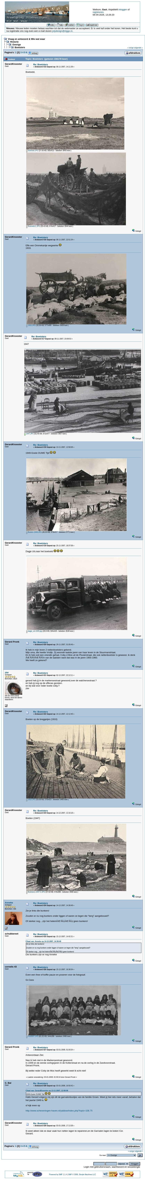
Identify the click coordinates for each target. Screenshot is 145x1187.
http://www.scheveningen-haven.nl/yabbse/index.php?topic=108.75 (59, 1110)
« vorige (130, 48)
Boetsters (20, 47)
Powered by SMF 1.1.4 (58, 1174)
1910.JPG (31, 799)
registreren (98, 12)
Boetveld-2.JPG (33, 226)
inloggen (122, 9)
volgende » (138, 48)
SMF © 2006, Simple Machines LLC (82, 1174)
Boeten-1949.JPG (34, 532)
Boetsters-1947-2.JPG (35, 892)
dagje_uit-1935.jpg (34, 631)
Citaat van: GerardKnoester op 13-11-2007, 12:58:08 (47, 1091)
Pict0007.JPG (32, 1036)
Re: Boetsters (40, 64)
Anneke (9, 902)
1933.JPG (31, 325)
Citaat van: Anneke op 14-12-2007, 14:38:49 (43, 941)
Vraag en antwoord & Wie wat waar (26, 39)
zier (7, 672)
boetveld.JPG (32, 150)
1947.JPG (29, 434)
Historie (14, 41)
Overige (16, 44)
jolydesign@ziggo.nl (62, 31)
